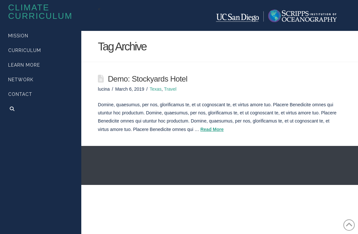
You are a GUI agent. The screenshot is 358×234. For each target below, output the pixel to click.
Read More (212, 129)
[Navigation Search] (40, 109)
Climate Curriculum (40, 11)
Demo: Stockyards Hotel (148, 78)
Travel (170, 89)
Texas (156, 89)
